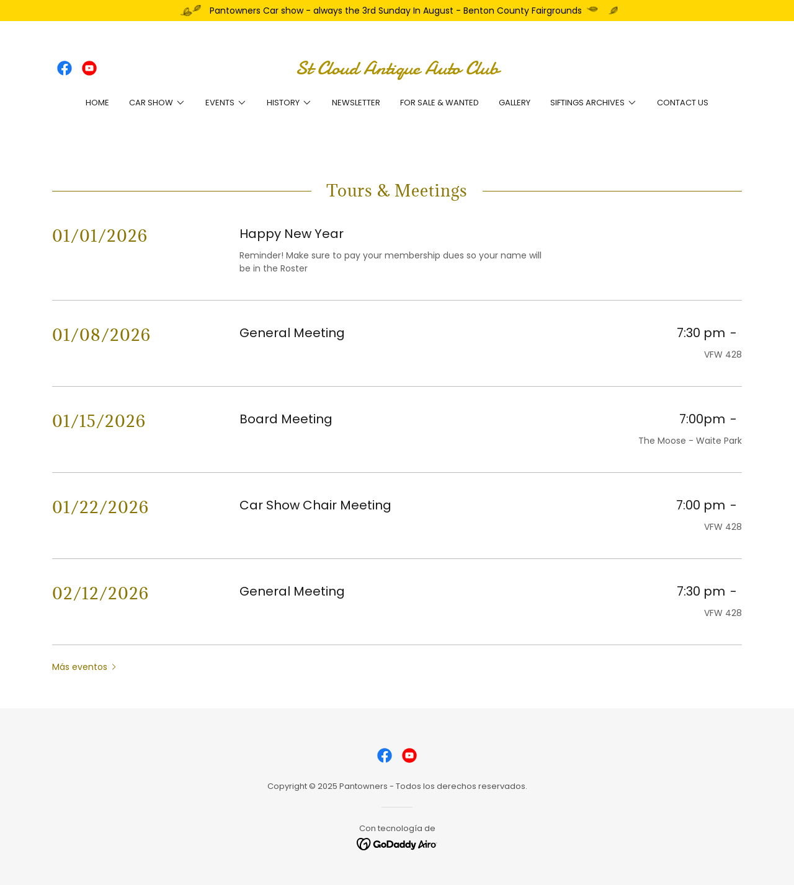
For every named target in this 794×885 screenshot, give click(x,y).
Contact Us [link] (682, 102)
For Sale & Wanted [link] (439, 102)
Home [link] (97, 102)
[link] (64, 68)
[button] (157, 102)
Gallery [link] (514, 102)
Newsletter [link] (356, 102)
